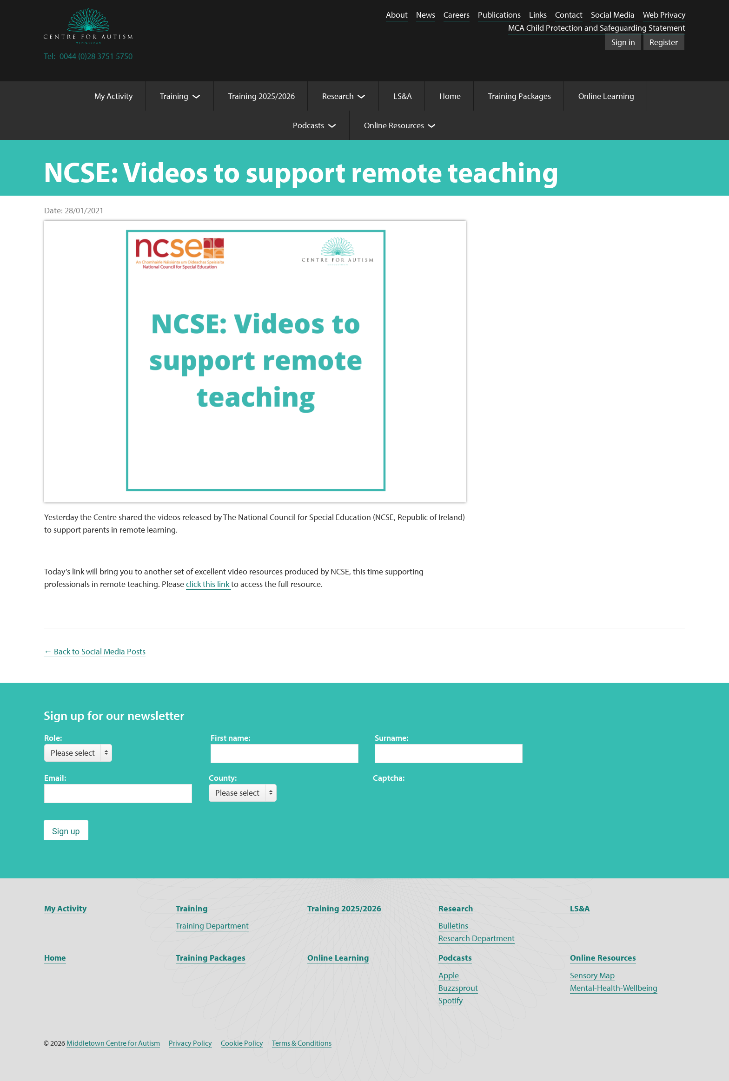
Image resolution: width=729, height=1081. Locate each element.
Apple (448, 975)
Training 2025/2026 (344, 908)
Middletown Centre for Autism (113, 1043)
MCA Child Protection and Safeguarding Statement (596, 27)
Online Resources (603, 957)
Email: (55, 777)
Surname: (391, 737)
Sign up (66, 831)
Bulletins (453, 925)
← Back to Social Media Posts (95, 651)
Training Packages (210, 957)
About (397, 14)
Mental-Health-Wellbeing (613, 987)
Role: (53, 737)
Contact (569, 14)
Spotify (450, 1000)
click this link (208, 584)
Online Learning (338, 957)
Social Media (613, 14)
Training (192, 908)
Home (55, 957)
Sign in (623, 42)
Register (663, 42)
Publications (499, 14)
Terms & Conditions (301, 1043)
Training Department (212, 925)
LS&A (580, 908)
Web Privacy (664, 14)
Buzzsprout (458, 987)
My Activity (65, 908)
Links (538, 14)
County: (223, 777)
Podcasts (455, 957)
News (425, 14)
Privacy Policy (190, 1043)
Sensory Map (592, 975)
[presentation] (443, 802)
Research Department (476, 938)
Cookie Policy (242, 1043)
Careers (457, 14)
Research (455, 908)
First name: (230, 737)
